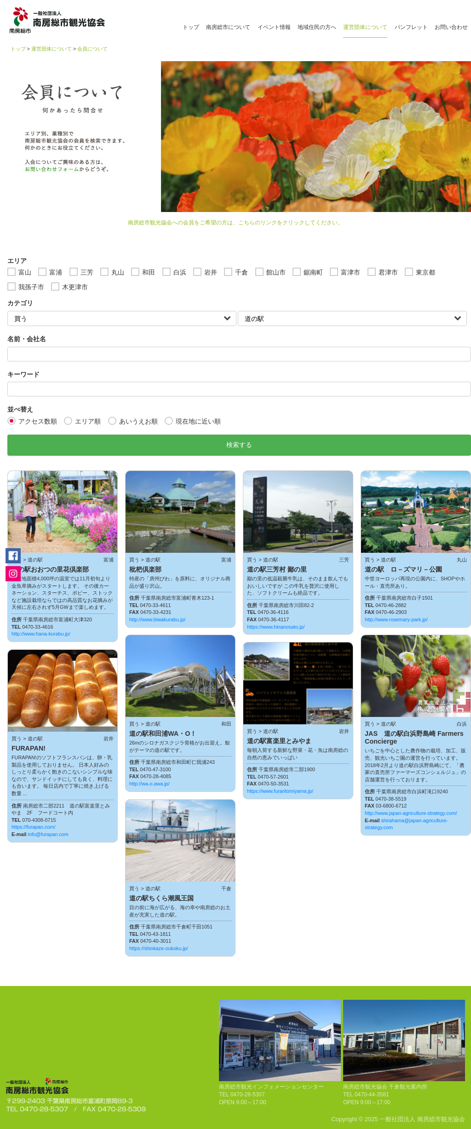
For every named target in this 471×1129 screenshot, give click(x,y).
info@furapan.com (48, 834)
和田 (148, 272)
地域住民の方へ (317, 27)
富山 (24, 272)
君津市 (388, 272)
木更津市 (75, 287)
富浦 (55, 272)
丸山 (117, 272)
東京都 (425, 272)
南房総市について (228, 27)
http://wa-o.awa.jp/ (149, 783)
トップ (191, 27)
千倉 (241, 272)
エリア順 (88, 421)
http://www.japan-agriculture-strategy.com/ (411, 813)
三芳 (86, 272)
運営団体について (365, 27)
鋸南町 (313, 272)
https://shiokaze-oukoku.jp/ (158, 948)
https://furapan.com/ (33, 827)
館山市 (276, 272)
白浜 (179, 272)
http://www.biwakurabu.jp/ (157, 619)
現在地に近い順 (198, 421)
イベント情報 (274, 27)
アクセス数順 (37, 421)
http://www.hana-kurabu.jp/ (40, 633)
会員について (92, 49)
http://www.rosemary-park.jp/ (396, 619)
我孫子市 (31, 287)
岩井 (210, 272)
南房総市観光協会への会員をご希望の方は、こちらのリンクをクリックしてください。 (235, 222)
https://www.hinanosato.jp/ (275, 627)
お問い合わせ (451, 27)
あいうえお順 (138, 421)
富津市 (350, 272)
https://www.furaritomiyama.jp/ (280, 791)
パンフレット (411, 27)
